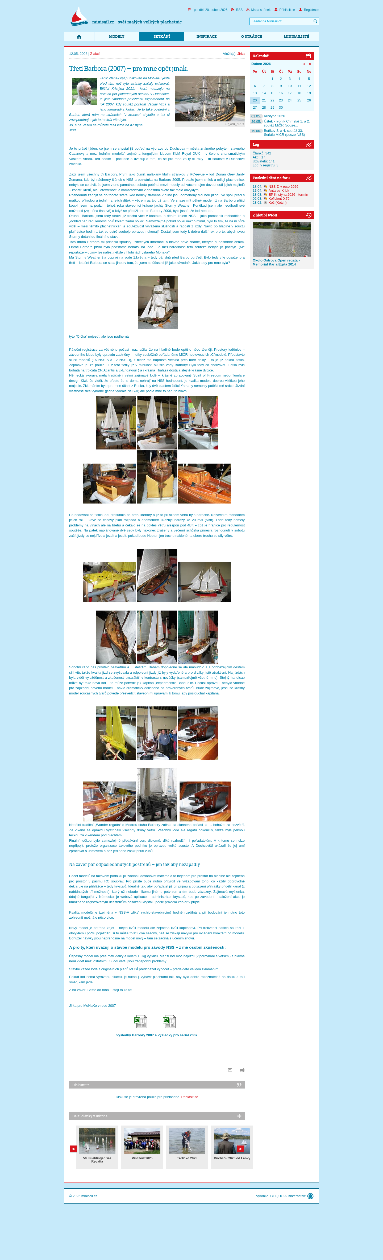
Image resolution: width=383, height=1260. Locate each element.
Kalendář (261, 55)
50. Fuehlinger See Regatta (97, 1159)
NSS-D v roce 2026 (283, 187)
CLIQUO (277, 1196)
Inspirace (207, 36)
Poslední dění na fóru (271, 177)
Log (256, 144)
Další (73, 1149)
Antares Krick (279, 191)
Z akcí (94, 54)
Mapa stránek (258, 10)
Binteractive (297, 1196)
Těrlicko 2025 (187, 1158)
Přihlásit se (284, 10)
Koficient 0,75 (279, 199)
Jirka (241, 54)
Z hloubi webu (265, 215)
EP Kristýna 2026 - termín (288, 195)
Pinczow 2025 (142, 1158)
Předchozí (240, 1149)
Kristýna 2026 (267, 116)
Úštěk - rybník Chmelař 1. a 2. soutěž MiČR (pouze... (280, 123)
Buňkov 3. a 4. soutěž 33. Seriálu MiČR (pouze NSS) (277, 133)
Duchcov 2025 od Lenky (232, 1158)
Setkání (161, 36)
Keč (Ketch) (278, 202)
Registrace (309, 10)
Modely (116, 36)
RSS (237, 10)
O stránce (251, 36)
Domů (79, 36)
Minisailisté (296, 36)
